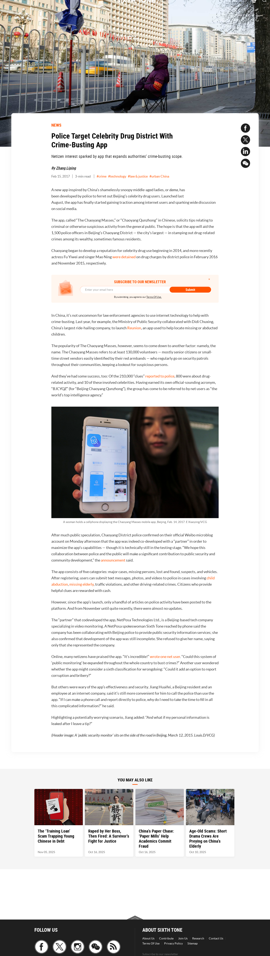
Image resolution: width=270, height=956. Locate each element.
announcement (113, 560)
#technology (117, 176)
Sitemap (192, 943)
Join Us (183, 938)
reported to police (159, 376)
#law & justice (138, 176)
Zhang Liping (66, 167)
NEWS (56, 125)
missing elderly (81, 584)
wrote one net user (165, 656)
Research (198, 938)
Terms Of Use (151, 943)
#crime (101, 176)
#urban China (159, 176)
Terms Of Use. (154, 297)
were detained (124, 257)
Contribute (166, 938)
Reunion (134, 328)
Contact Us (216, 938)
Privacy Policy (173, 943)
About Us (148, 938)
